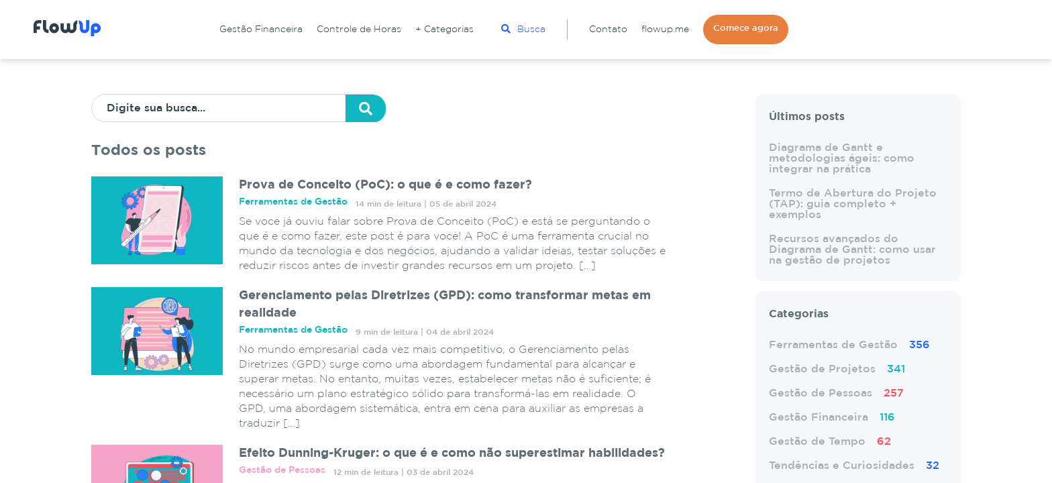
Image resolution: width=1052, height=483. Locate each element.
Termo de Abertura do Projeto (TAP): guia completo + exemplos (853, 204)
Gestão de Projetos (837, 369)
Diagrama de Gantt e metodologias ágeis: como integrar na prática (841, 158)
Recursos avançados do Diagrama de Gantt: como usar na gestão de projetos (852, 250)
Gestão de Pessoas (836, 393)
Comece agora (745, 28)
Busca (523, 29)
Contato (608, 29)
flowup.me (665, 29)
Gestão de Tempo (830, 442)
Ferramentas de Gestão (849, 345)
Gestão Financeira (261, 29)
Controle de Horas (359, 29)
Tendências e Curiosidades (854, 466)
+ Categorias (444, 29)
